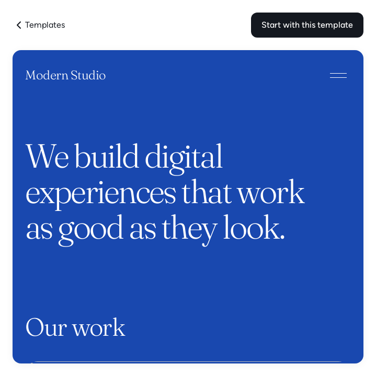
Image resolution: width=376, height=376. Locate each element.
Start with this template (307, 25)
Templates (39, 25)
